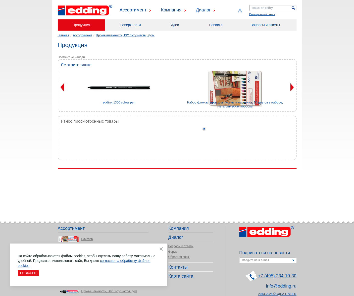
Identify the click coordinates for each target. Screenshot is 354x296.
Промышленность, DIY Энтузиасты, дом (109, 291)
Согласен (28, 273)
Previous (62, 87)
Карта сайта (180, 276)
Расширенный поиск (262, 14)
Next (292, 87)
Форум (172, 251)
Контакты (178, 267)
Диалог (203, 9)
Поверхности (130, 25)
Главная (63, 35)
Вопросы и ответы (265, 25)
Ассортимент (133, 9)
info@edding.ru (281, 286)
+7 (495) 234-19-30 (277, 275)
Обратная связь (179, 257)
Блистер (87, 239)
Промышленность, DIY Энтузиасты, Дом (125, 35)
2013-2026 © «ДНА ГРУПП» (277, 294)
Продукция (81, 25)
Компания (171, 9)
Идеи (175, 25)
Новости (215, 25)
